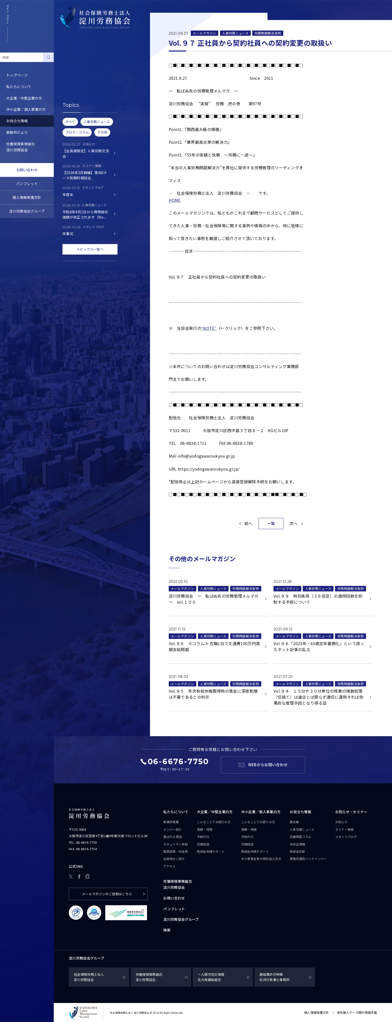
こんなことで (214, 821)
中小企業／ (261, 812)
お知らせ (341, 822)
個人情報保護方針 (26, 197)
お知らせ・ (351, 812)
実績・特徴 (204, 829)
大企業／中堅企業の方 (24, 98)
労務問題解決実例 (267, 33)
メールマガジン (204, 33)
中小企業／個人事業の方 (26, 109)
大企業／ (215, 812)
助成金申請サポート (211, 851)
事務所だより (17, 132)
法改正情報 (297, 844)
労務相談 (203, 844)
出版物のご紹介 (174, 858)
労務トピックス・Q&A (78, 92)
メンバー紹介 (172, 829)
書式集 (65, 58)
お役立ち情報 (17, 120)
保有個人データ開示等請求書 (357, 1012)
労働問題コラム (72, 81)
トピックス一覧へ (90, 249)
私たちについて (18, 86)
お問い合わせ (27, 169)
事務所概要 (171, 822)
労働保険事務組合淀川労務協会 (20, 146)
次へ (293, 523)
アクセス (169, 866)
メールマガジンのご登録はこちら (107, 893)
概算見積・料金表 (175, 851)
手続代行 (203, 836)
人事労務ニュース (74, 69)
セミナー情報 (344, 829)
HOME (174, 200)
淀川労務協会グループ (26, 211)
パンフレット (27, 183)
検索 (166, 929)
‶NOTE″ (208, 328)
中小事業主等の (261, 858)
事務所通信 (308, 858)
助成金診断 (69, 115)
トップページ (17, 75)
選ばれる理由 (172, 836)
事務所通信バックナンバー (81, 103)
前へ (248, 523)
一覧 (271, 523)
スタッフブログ (346, 836)
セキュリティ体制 (175, 844)
